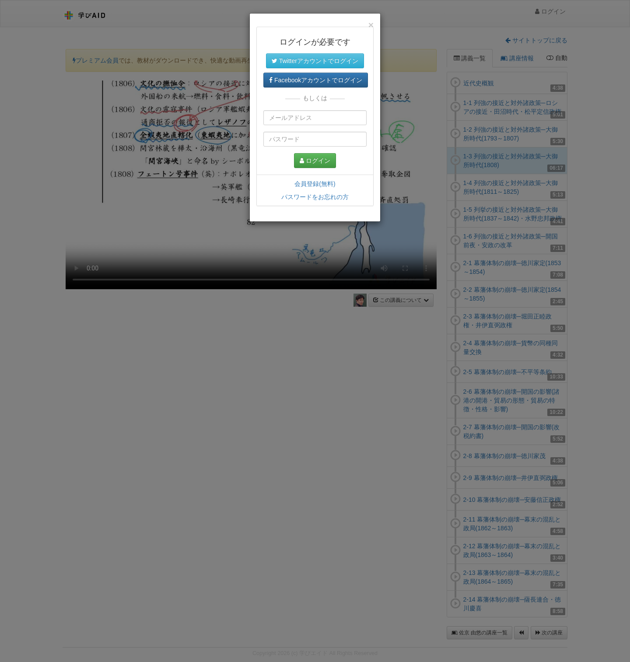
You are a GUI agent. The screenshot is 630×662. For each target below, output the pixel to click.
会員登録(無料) (314, 183)
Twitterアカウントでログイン (315, 60)
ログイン (315, 160)
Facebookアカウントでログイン (315, 80)
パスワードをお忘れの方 (315, 196)
